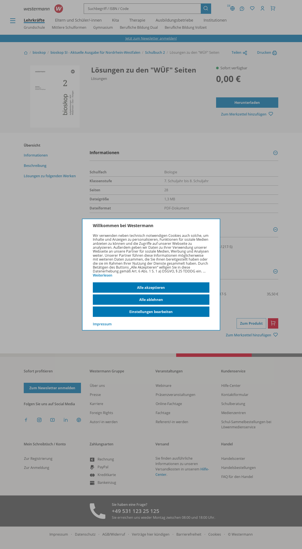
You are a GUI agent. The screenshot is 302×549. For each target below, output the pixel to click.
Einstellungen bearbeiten (151, 311)
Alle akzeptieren (151, 287)
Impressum (102, 324)
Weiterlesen (102, 275)
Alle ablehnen (151, 299)
